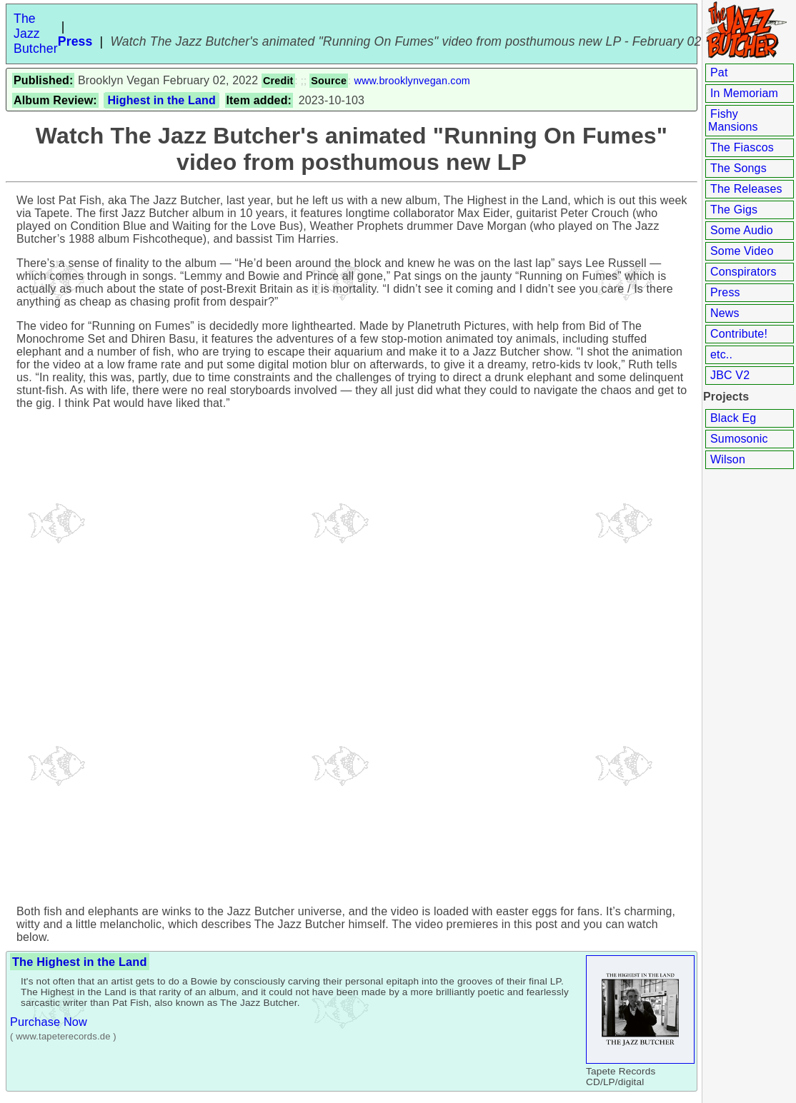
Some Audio (741, 230)
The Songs (738, 168)
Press (725, 292)
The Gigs (733, 209)
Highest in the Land (161, 100)
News (725, 313)
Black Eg (733, 418)
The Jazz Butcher (36, 33)
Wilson (727, 459)
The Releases (746, 189)
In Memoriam (744, 93)
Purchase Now (48, 1021)
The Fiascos (742, 147)
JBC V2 (730, 375)
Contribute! (738, 334)
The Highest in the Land (79, 961)
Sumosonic (739, 439)
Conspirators (743, 272)
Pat (719, 72)
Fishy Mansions (733, 120)
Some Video (741, 251)
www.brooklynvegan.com (412, 80)
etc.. (721, 354)
